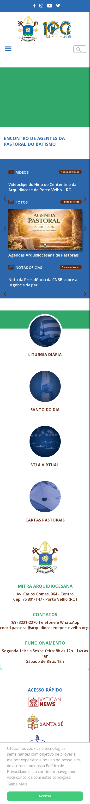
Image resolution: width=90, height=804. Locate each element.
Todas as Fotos (71, 201)
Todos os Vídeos (70, 171)
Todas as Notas (70, 267)
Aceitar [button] (45, 796)
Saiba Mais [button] (17, 784)
